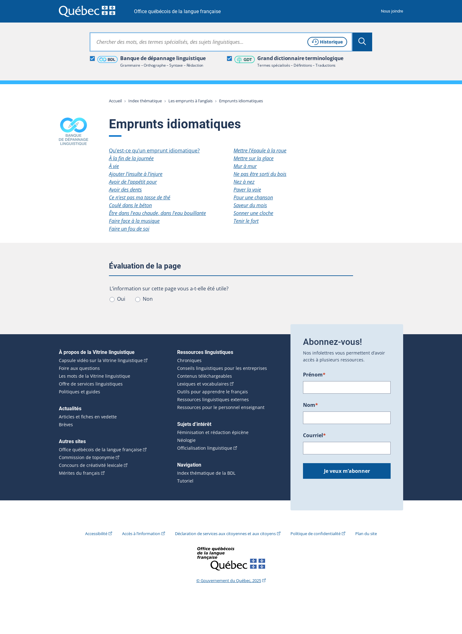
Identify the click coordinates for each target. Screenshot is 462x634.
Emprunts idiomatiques (241, 101)
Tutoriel (185, 480)
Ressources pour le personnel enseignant (220, 407)
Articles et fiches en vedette (88, 416)
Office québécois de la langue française (177, 11)
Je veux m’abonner (347, 471)
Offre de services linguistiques (91, 383)
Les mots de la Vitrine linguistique (94, 376)
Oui (121, 298)
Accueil (115, 101)
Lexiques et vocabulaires (203, 383)
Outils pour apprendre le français (212, 391)
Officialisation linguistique (204, 448)
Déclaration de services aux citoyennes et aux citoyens (225, 533)
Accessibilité (96, 533)
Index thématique (145, 101)
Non (148, 298)
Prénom (314, 374)
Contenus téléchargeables (204, 376)
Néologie (186, 440)
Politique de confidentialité (315, 533)
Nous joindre (392, 11)
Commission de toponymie (87, 457)
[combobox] (221, 42)
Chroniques (189, 360)
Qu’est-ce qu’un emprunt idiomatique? (154, 150)
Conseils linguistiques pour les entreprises (222, 368)
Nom (310, 404)
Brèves (66, 424)
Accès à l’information (141, 533)
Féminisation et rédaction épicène (213, 432)
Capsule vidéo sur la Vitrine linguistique (101, 360)
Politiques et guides (79, 391)
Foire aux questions (79, 368)
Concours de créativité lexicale (91, 465)
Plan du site (366, 533)
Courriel (314, 435)
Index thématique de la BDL (206, 473)
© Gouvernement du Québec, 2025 (228, 580)
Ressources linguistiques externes (213, 399)
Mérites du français (79, 473)
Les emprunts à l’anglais (190, 101)
